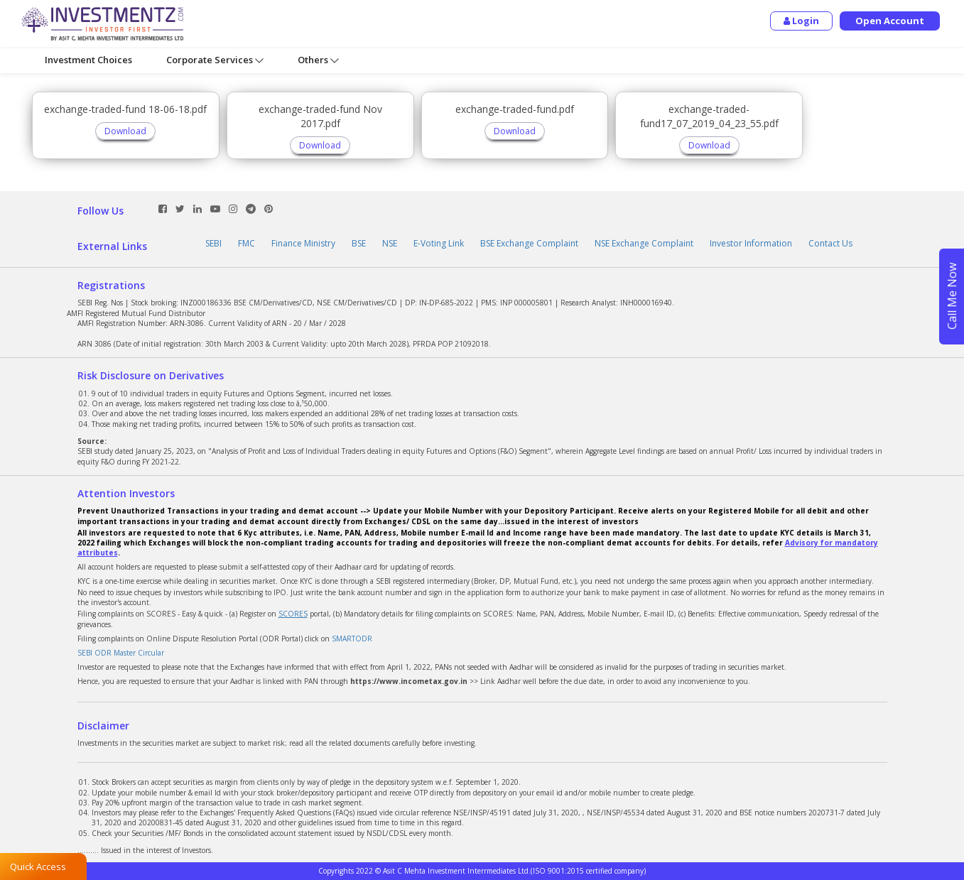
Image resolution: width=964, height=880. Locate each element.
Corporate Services (215, 60)
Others (318, 60)
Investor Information (751, 243)
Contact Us (830, 243)
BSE (359, 243)
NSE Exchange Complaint (644, 243)
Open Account (889, 20)
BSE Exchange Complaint (529, 243)
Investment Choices (88, 59)
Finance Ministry (303, 243)
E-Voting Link (438, 243)
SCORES (293, 614)
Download (125, 131)
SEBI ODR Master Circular (120, 653)
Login (801, 20)
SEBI (213, 243)
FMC (246, 243)
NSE (389, 243)
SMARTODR (352, 638)
